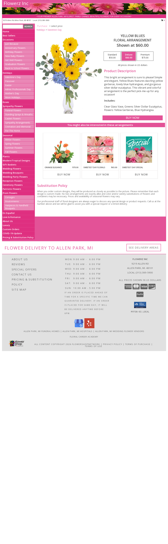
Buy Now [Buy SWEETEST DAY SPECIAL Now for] (141, 174)
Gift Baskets (9, 164)
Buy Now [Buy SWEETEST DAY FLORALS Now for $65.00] (102, 174)
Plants (6, 156)
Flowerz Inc (16, 3)
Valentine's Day (13, 77)
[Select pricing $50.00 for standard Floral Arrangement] (112, 56)
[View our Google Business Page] (79, 327)
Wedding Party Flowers (15, 176)
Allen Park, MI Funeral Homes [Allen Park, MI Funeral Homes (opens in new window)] (42, 331)
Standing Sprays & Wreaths (19, 114)
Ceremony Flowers (13, 184)
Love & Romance (11, 217)
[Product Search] (13, 27)
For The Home (12, 130)
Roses (6, 102)
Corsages (10, 197)
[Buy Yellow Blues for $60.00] (133, 117)
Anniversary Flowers (15, 47)
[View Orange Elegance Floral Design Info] (61, 149)
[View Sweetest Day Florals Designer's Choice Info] (100, 149)
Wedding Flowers (12, 168)
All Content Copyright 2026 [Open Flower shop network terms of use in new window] (52, 344)
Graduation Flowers (15, 64)
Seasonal (8, 135)
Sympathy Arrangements (17, 122)
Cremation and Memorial (17, 126)
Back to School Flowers (17, 68)
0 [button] (163, 20)
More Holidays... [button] (13, 97)
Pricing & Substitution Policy (18, 237)
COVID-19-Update (12, 233)
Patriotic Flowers (12, 188)
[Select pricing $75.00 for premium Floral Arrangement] (145, 56)
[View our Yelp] (89, 327)
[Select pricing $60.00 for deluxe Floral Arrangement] (129, 56)
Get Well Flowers (13, 60)
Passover (10, 81)
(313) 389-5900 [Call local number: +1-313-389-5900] (43, 20)
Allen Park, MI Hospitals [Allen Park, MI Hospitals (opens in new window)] (78, 331)
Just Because (11, 43)
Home (6, 31)
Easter (8, 85)
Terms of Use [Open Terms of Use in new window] (93, 346)
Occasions (8, 39)
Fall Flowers (11, 151)
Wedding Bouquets (13, 172)
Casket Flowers (13, 118)
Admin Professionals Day (18, 89)
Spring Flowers (12, 143)
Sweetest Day (55, 29)
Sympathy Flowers (13, 106)
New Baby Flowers (14, 56)
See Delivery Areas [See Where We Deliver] (144, 247)
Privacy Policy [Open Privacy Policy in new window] (112, 344)
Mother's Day (12, 93)
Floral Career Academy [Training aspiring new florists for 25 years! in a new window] (84, 336)
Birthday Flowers (13, 51)
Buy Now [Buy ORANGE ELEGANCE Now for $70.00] (63, 174)
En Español (9, 213)
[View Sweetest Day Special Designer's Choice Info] (139, 149)
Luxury (6, 225)
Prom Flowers (10, 193)
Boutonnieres (12, 201)
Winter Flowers (12, 139)
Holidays (7, 72)
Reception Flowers (12, 180)
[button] (140, 305)
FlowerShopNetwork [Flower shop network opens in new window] (86, 344)
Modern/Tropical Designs (16, 160)
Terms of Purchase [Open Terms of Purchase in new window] (137, 344)
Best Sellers (9, 35)
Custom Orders (11, 229)
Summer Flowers (13, 147)
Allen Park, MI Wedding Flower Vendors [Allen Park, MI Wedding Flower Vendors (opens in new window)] (119, 331)
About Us (8, 221)
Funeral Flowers (13, 110)
